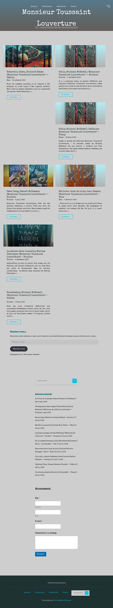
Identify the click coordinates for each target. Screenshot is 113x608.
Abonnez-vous (19, 349)
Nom (36, 516)
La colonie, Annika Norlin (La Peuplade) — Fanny (55, 472)
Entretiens (53, 592)
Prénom (38, 507)
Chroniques (40, 592)
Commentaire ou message (46, 533)
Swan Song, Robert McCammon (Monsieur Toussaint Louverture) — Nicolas (28, 194)
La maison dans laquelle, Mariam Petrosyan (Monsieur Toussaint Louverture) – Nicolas (26, 254)
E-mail (39, 521)
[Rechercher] (74, 381)
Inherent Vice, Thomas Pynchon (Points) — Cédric (55, 464)
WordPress (66, 600)
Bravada (56, 600)
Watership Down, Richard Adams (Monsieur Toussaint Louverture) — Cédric (28, 75)
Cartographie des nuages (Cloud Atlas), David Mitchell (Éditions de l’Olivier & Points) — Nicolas (54, 410)
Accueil (27, 592)
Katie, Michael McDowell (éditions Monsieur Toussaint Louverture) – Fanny (79, 132)
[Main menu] (108, 7)
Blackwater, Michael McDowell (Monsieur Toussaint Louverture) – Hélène (27, 295)
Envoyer (41, 554)
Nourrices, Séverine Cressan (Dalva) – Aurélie (54, 417)
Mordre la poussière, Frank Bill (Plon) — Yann (54, 425)
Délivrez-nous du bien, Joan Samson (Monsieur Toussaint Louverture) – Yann (80, 194)
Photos (65, 592)
